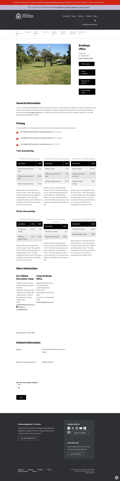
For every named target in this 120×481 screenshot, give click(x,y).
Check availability (84, 72)
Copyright (30, 469)
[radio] (16, 384)
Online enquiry (85, 64)
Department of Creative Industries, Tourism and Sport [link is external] (72, 7)
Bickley (18, 350)
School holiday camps (85, 92)
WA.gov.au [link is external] (20, 469)
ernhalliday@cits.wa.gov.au (25, 305)
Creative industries (36, 32)
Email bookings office (86, 58)
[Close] (116, 2)
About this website (23, 471)
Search (95, 20)
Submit (21, 397)
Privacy (49, 469)
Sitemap (34, 471)
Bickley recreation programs (26, 362)
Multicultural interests (73, 32)
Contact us (81, 16)
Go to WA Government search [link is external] (89, 24)
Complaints (89, 16)
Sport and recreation (54, 32)
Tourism (45, 32)
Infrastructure (82, 32)
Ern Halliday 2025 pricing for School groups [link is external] (40, 144)
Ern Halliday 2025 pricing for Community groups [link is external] (41, 138)
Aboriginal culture (63, 32)
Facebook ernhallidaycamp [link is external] (21, 308)
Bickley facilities (47, 362)
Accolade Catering (34, 112)
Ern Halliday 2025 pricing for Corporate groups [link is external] (41, 132)
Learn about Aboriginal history (28, 438)
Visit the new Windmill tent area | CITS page (57, 2)
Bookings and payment (85, 82)
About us (74, 16)
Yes (18, 385)
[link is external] (69, 428)
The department (18, 32)
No (18, 388)
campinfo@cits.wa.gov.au (45, 302)
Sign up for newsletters (80, 433)
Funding (26, 32)
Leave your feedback (75, 454)
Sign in (95, 16)
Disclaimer (40, 469)
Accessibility (66, 16)
